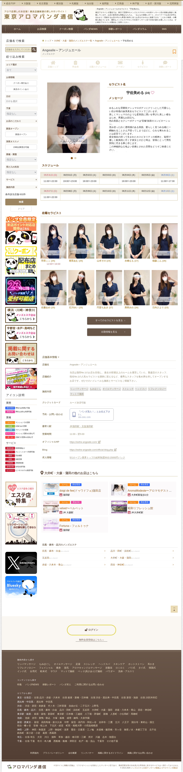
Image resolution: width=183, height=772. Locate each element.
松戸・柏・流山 (87, 741)
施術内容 (10, 187)
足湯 (78, 664)
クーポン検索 (66, 29)
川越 (97, 737)
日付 (8, 96)
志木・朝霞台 (109, 737)
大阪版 (26, 3)
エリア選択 (11, 64)
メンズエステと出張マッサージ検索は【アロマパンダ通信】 (154, 768)
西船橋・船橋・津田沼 (64, 741)
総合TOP (9, 3)
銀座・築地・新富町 (44, 714)
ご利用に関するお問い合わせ (89, 684)
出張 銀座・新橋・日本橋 (75, 697)
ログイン (91, 629)
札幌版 (74, 3)
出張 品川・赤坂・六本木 (47, 697)
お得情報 (10, 77)
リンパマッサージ (79, 388)
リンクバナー (87, 753)
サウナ (54, 671)
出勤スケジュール (97, 64)
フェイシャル (46, 667)
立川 (117, 722)
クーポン (120, 64)
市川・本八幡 (44, 741)
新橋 (105, 714)
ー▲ (174, 609)
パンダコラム (140, 29)
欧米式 (43, 671)
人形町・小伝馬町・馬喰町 (124, 714)
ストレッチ (128, 388)
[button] (72, 158)
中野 (66, 722)
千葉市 (100, 741)
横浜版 (59, 3)
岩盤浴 (108, 667)
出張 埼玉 (30, 737)
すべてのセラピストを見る (109, 320)
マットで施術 (77, 394)
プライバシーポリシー (53, 753)
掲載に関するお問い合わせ (140, 753)
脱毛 (66, 667)
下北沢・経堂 (56, 725)
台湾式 (33, 671)
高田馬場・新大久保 (51, 722)
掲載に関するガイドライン (110, 753)
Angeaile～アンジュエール (61, 50)
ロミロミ (120, 667)
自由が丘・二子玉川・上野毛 (84, 705)
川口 (46, 737)
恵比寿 (39, 701)
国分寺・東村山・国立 (142, 722)
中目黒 (49, 701)
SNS (164, 29)
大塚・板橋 (58, 718)
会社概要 (72, 753)
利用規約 (34, 753)
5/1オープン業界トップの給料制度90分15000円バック (97, 457)
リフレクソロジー (157, 388)
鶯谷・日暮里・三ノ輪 (82, 729)
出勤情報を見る (109, 331)
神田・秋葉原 (39, 729)
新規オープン (12, 128)
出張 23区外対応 (148, 697)
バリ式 (131, 667)
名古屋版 (42, 3)
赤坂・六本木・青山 (56, 564)
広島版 (119, 3)
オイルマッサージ (112, 388)
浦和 (53, 737)
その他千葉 (112, 741)
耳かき (151, 664)
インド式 (21, 671)
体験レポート (115, 29)
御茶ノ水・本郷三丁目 (135, 729)
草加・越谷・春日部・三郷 (72, 737)
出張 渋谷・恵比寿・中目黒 (105, 697)
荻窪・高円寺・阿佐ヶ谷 (83, 722)
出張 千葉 (30, 741)
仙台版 (89, 3)
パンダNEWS (90, 29)
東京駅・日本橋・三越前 (69, 714)
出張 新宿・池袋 (129, 697)
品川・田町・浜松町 (125, 551)
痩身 (58, 667)
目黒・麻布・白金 (55, 551)
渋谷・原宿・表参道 (35, 705)
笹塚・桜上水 (40, 725)
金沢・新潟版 (153, 3)
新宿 (36, 722)
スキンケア (119, 664)
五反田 (50, 557)
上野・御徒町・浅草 (58, 729)
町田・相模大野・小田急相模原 (82, 725)
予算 (8, 108)
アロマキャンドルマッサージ (87, 667)
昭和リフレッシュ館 (140, 508)
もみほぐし (95, 388)
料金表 (75, 64)
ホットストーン (136, 664)
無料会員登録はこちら (91, 639)
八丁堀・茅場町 (93, 714)
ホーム (17, 29)
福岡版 (104, 3)
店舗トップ (53, 64)
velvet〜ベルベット (71, 508)
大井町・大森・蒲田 (125, 557)
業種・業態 (11, 154)
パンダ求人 (65, 684)
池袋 (27, 718)
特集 (19, 684)
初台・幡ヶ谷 (24, 725)
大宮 (39, 737)
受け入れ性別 (12, 167)
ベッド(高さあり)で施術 (90, 671)
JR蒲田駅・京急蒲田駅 (81, 426)
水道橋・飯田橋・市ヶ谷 (109, 729)
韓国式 (152, 667)
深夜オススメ (12, 141)
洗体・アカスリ (126, 671)
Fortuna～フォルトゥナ (74, 525)
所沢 (90, 737)
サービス (10, 179)
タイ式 (141, 667)
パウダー (110, 671)
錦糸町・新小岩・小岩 (28, 733)
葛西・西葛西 (49, 733)
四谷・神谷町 (122, 564)
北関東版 (173, 3)
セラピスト (142, 64)
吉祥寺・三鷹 (106, 722)
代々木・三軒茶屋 (57, 705)
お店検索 (41, 29)
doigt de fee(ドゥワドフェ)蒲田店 (80, 490)
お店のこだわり (13, 121)
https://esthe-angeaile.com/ (85, 442)
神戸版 (135, 3)
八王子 (125, 722)
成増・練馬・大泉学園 (78, 718)
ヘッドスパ (141, 388)
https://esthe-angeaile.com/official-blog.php (93, 449)
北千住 (152, 729)
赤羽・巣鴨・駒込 (41, 718)
